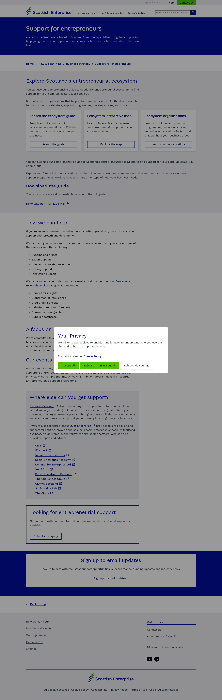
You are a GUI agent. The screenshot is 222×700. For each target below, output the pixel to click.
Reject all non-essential (99, 365)
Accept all (68, 365)
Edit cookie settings (136, 365)
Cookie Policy (92, 356)
